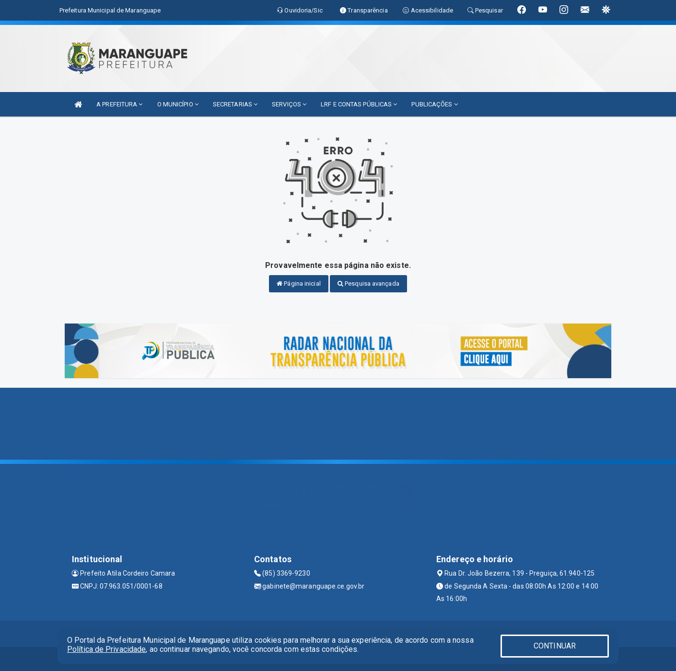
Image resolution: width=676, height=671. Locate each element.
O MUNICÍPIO (177, 104)
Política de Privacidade (106, 649)
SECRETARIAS (235, 104)
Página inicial (299, 283)
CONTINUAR (555, 645)
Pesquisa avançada (368, 283)
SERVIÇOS (289, 104)
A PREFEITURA (119, 104)
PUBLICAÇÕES (434, 104)
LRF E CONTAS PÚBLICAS (359, 104)
